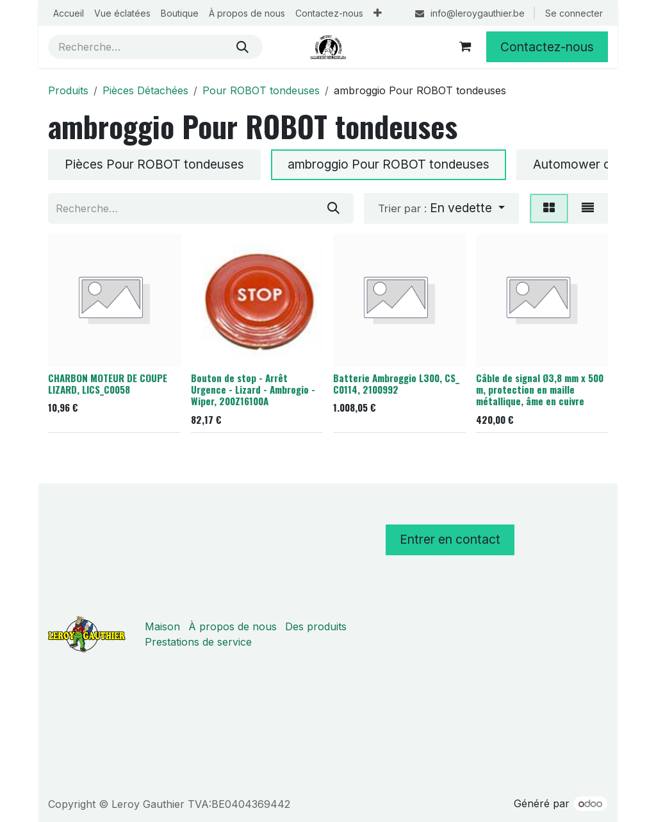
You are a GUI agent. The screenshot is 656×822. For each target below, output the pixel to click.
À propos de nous (232, 626)
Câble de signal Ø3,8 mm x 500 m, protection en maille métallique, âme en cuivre (539, 388)
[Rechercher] (242, 47)
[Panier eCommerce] (465, 47)
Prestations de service (198, 641)
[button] (441, 208)
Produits (68, 90)
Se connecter (574, 13)
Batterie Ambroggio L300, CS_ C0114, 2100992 (396, 383)
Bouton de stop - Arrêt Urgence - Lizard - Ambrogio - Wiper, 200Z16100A (253, 388)
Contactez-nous (547, 47)
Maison (162, 626)
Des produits (316, 626)
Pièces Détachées (145, 90)
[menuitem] (68, 13)
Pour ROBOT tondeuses (261, 90)
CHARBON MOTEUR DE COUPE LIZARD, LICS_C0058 (107, 383)
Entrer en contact (450, 539)
